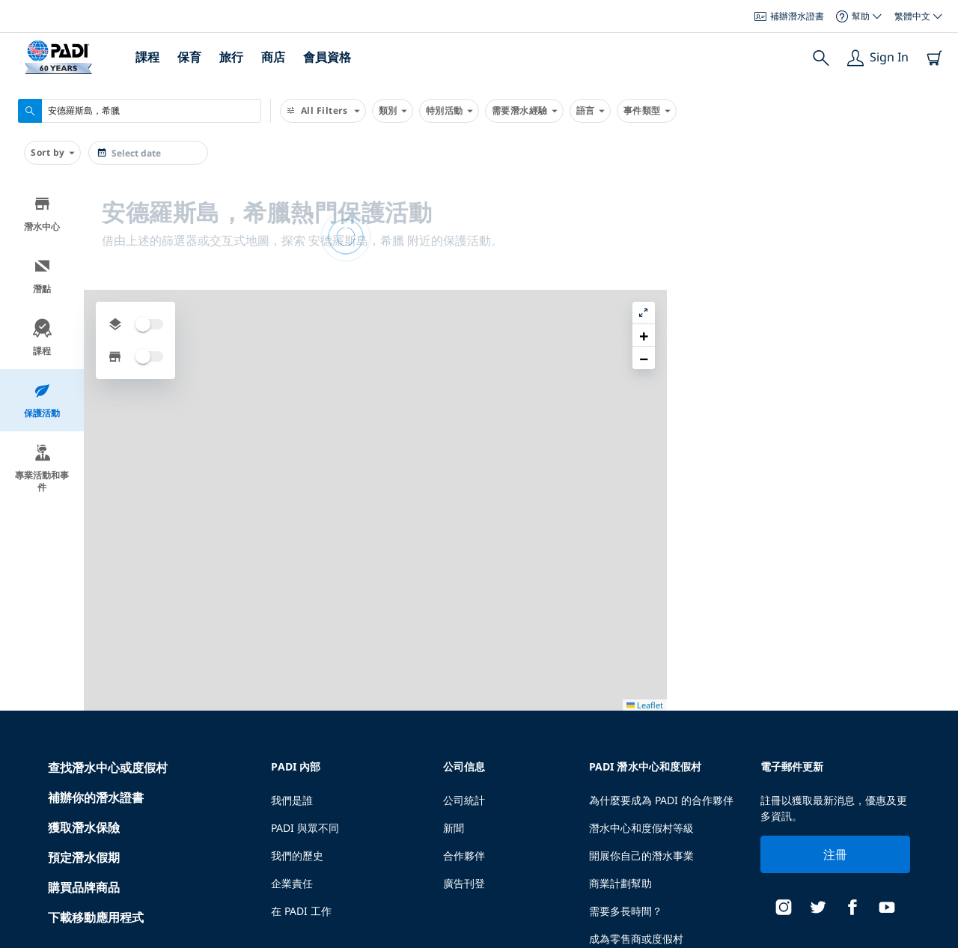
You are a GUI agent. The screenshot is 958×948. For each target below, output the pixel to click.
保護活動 (42, 400)
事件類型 (646, 111)
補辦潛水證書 (789, 16)
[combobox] (139, 111)
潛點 (42, 276)
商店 (273, 57)
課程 (147, 57)
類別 (392, 111)
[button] (935, 228)
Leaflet (936, 935)
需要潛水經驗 (524, 111)
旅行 (231, 57)
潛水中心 (42, 214)
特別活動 (449, 111)
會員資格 (327, 57)
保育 (189, 57)
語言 (590, 111)
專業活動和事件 (42, 468)
